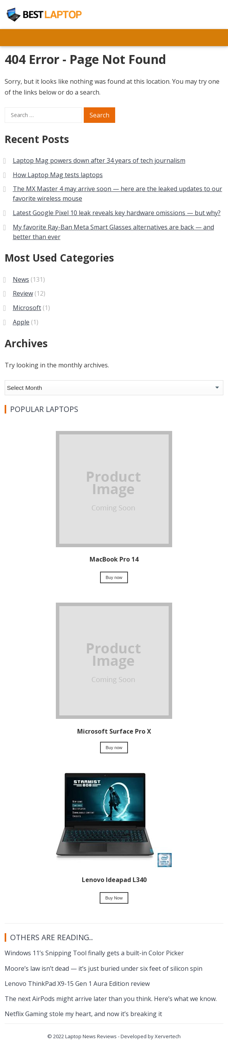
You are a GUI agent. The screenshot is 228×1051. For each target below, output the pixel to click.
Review (23, 293)
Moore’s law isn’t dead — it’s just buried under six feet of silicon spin (103, 968)
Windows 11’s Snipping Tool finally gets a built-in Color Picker (94, 953)
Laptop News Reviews (91, 1036)
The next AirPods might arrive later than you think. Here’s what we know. (111, 998)
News (21, 279)
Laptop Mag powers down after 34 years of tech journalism (99, 160)
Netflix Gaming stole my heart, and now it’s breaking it (83, 1014)
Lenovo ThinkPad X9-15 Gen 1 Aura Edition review (77, 983)
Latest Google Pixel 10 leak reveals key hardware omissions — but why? (117, 212)
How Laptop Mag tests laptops (58, 175)
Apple (21, 322)
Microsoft (27, 307)
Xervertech (168, 1036)
